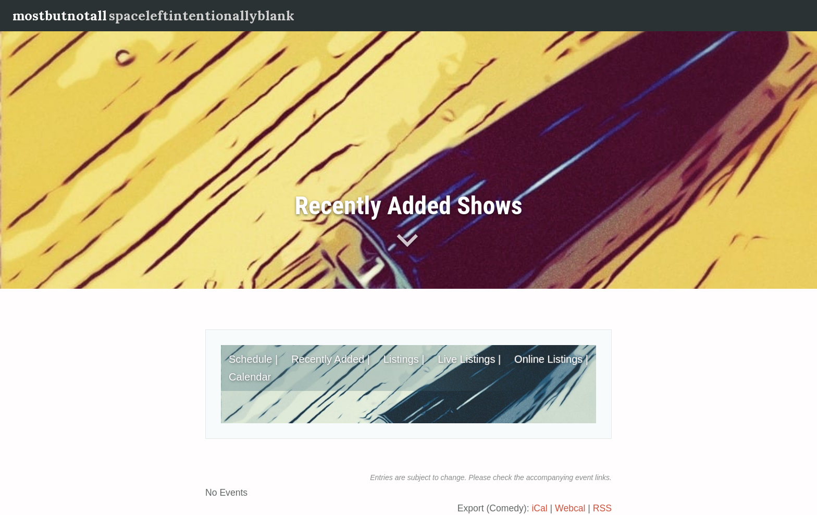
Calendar (250, 377)
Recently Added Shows (408, 205)
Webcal (570, 508)
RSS (602, 508)
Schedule (250, 359)
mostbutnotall (60, 15)
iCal (539, 508)
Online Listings (548, 359)
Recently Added (327, 359)
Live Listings (466, 359)
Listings (401, 359)
